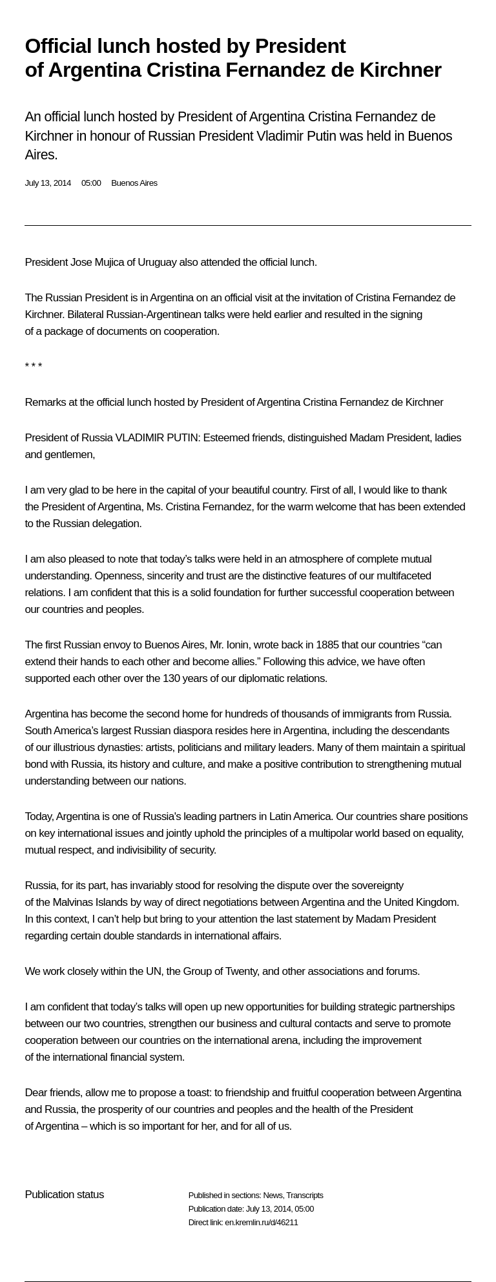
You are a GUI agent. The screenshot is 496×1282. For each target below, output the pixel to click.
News (272, 1195)
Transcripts (304, 1195)
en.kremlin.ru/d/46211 (261, 1222)
